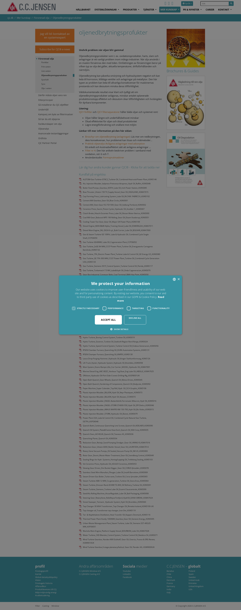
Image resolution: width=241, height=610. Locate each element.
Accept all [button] (108, 319)
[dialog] (120, 305)
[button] (120, 329)
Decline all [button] (135, 318)
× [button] (178, 279)
